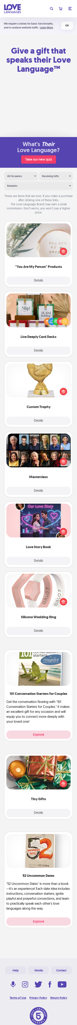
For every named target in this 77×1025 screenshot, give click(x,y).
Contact (61, 970)
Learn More (46, 27)
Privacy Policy (38, 998)
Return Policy (58, 998)
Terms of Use (18, 998)
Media (38, 970)
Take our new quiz (38, 159)
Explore (38, 734)
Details (38, 280)
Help (16, 970)
